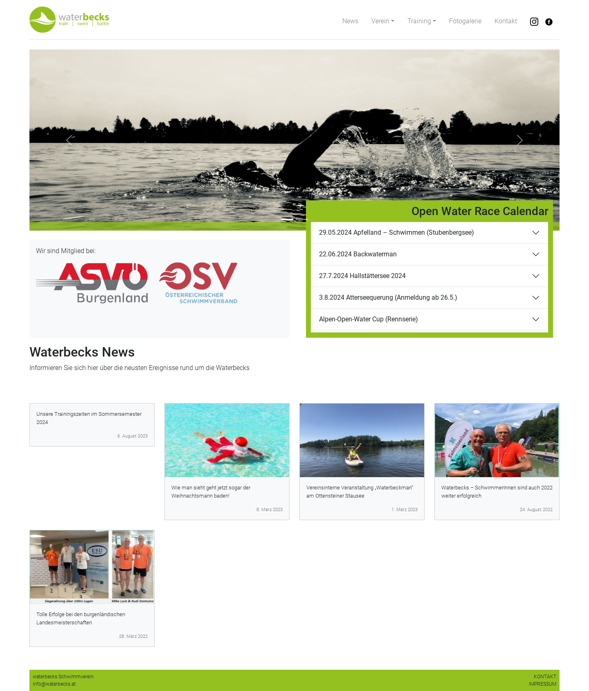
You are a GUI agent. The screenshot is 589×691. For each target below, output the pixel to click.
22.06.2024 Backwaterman (358, 254)
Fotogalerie (465, 21)
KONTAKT (545, 677)
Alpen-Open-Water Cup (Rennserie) (368, 319)
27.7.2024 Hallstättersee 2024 (362, 276)
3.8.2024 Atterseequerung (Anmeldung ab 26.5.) (388, 297)
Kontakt (506, 21)
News (350, 21)
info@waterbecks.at (54, 684)
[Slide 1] (287, 219)
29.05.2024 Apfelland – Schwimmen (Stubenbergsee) (396, 232)
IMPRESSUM (542, 684)
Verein (380, 21)
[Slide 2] (302, 219)
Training (419, 21)
